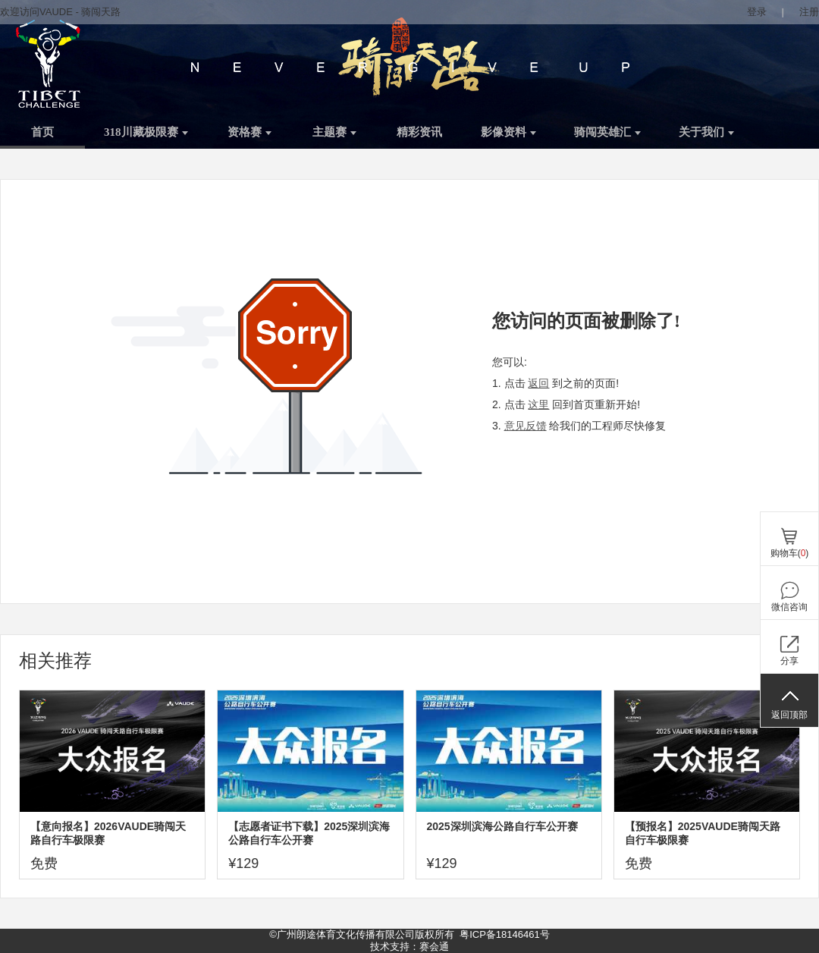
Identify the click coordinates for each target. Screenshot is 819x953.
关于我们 (706, 132)
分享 (789, 661)
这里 (538, 404)
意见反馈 (525, 426)
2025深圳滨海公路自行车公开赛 (502, 826)
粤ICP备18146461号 (505, 934)
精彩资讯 (419, 132)
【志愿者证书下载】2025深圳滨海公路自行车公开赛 (309, 833)
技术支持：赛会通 (409, 946)
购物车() (789, 553)
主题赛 (334, 132)
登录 (757, 11)
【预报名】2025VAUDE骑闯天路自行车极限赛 (702, 833)
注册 (809, 11)
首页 (42, 132)
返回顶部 (789, 714)
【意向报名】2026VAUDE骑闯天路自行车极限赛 (108, 833)
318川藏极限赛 (146, 132)
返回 (538, 383)
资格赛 (249, 132)
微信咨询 (789, 607)
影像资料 (508, 132)
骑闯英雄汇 (607, 132)
